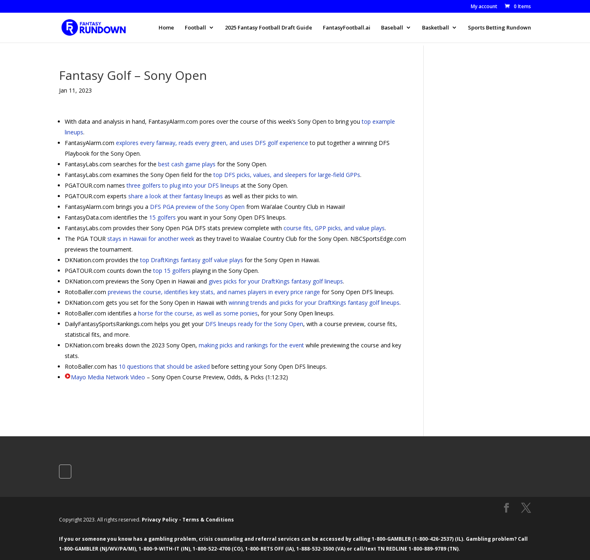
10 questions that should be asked (164, 366)
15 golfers (162, 217)
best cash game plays (187, 164)
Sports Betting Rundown (499, 28)
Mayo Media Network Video (108, 377)
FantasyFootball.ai (346, 28)
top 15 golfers (172, 270)
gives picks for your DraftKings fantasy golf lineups (276, 281)
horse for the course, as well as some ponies (198, 313)
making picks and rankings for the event (251, 345)
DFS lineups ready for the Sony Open (254, 324)
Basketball (435, 28)
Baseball (392, 28)
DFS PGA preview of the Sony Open (197, 207)
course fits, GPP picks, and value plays (334, 228)
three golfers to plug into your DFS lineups (183, 185)
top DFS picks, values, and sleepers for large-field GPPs (286, 175)
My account (484, 7)
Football (195, 28)
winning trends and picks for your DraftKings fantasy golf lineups (314, 302)
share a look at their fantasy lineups (175, 196)
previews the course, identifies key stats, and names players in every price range (214, 292)
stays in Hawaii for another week (150, 239)
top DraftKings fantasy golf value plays (191, 260)
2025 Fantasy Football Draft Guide (268, 28)
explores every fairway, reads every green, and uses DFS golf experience (212, 143)
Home (166, 28)
